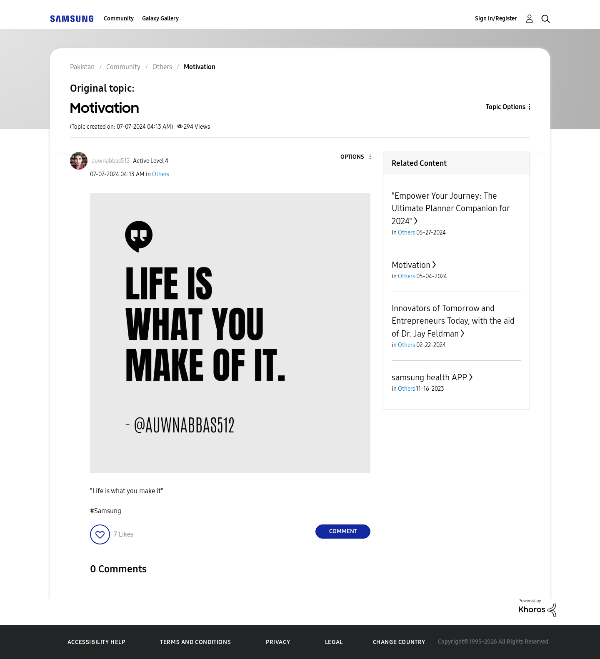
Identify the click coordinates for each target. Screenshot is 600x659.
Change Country (399, 642)
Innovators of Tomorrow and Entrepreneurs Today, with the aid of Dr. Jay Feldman (453, 321)
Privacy (278, 642)
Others (160, 174)
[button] (356, 157)
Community (119, 18)
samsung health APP (429, 377)
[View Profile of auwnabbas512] (111, 161)
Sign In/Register (496, 18)
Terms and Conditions (195, 642)
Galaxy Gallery (160, 18)
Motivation (411, 265)
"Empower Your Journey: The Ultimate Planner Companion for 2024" (451, 208)
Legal (334, 642)
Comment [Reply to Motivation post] (343, 531)
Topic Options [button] (505, 107)
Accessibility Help (96, 642)
